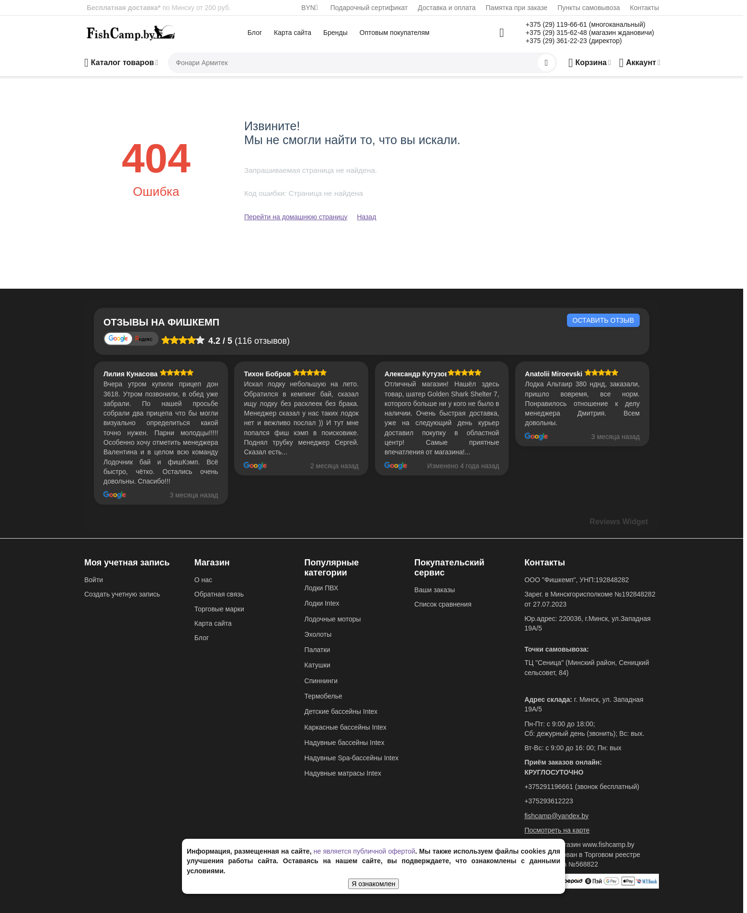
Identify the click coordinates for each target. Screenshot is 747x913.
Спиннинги (321, 681)
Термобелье (323, 696)
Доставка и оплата (447, 7)
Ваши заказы (434, 590)
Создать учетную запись (122, 594)
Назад (366, 217)
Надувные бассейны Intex (345, 742)
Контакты (644, 7)
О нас (203, 580)
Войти (93, 580)
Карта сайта (292, 32)
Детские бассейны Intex (341, 711)
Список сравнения (442, 604)
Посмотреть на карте (556, 830)
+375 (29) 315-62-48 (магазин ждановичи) (590, 32)
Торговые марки (219, 609)
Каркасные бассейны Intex (346, 727)
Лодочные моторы (333, 619)
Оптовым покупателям (395, 32)
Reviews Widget (618, 522)
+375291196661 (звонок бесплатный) (581, 786)
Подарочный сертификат (369, 7)
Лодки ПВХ (322, 588)
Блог (255, 32)
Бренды (335, 32)
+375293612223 (548, 801)
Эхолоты (318, 634)
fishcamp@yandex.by (556, 816)
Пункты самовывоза (588, 7)
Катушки (317, 665)
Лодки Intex (322, 603)
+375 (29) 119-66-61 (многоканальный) (585, 24)
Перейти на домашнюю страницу (296, 217)
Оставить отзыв (603, 320)
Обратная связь (219, 594)
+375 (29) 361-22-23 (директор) (574, 41)
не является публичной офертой (364, 851)
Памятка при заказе (516, 7)
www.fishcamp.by (608, 844)
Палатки (317, 650)
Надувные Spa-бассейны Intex (352, 758)
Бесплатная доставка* (123, 7)
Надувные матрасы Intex (343, 773)
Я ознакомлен (374, 884)
